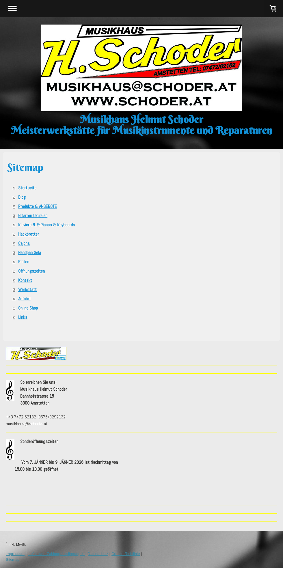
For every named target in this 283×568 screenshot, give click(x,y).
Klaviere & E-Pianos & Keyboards (46, 225)
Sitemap (13, 559)
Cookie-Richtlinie (125, 554)
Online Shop (28, 308)
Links (22, 317)
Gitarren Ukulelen (32, 216)
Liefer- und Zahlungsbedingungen (56, 554)
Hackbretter (28, 234)
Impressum (15, 554)
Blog (22, 197)
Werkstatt (27, 289)
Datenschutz (98, 554)
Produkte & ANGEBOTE (37, 206)
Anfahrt (24, 299)
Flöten (23, 262)
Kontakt (25, 280)
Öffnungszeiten (31, 271)
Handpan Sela (29, 252)
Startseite (27, 188)
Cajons (24, 243)
